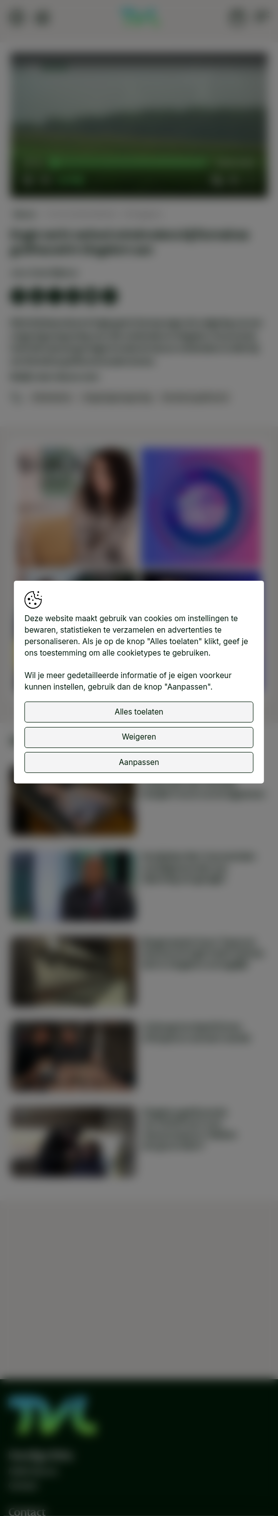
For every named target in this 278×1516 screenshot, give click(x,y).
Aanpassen (139, 762)
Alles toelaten (138, 712)
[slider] (131, 163)
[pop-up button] (233, 180)
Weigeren (139, 737)
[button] (140, 126)
